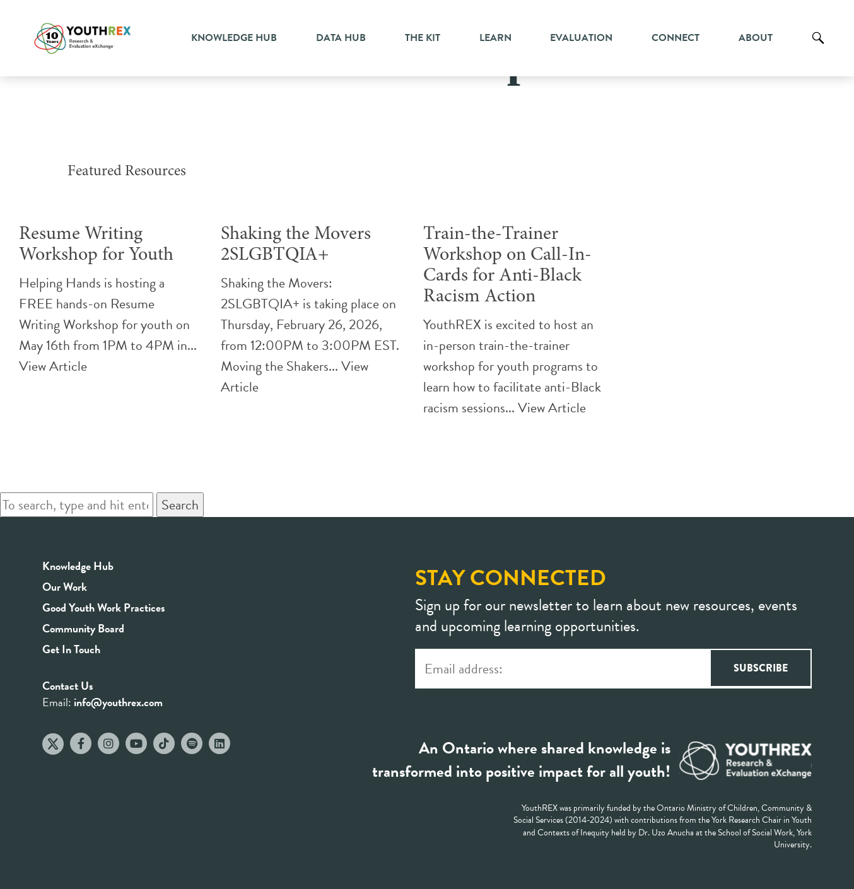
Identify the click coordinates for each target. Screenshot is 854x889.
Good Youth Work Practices (103, 607)
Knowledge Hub (234, 37)
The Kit (422, 37)
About (756, 37)
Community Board (83, 628)
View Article (53, 366)
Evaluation (581, 37)
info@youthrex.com (118, 702)
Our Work (64, 586)
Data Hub (341, 37)
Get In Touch (71, 649)
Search (818, 47)
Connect (675, 37)
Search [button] (180, 504)
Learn (495, 37)
